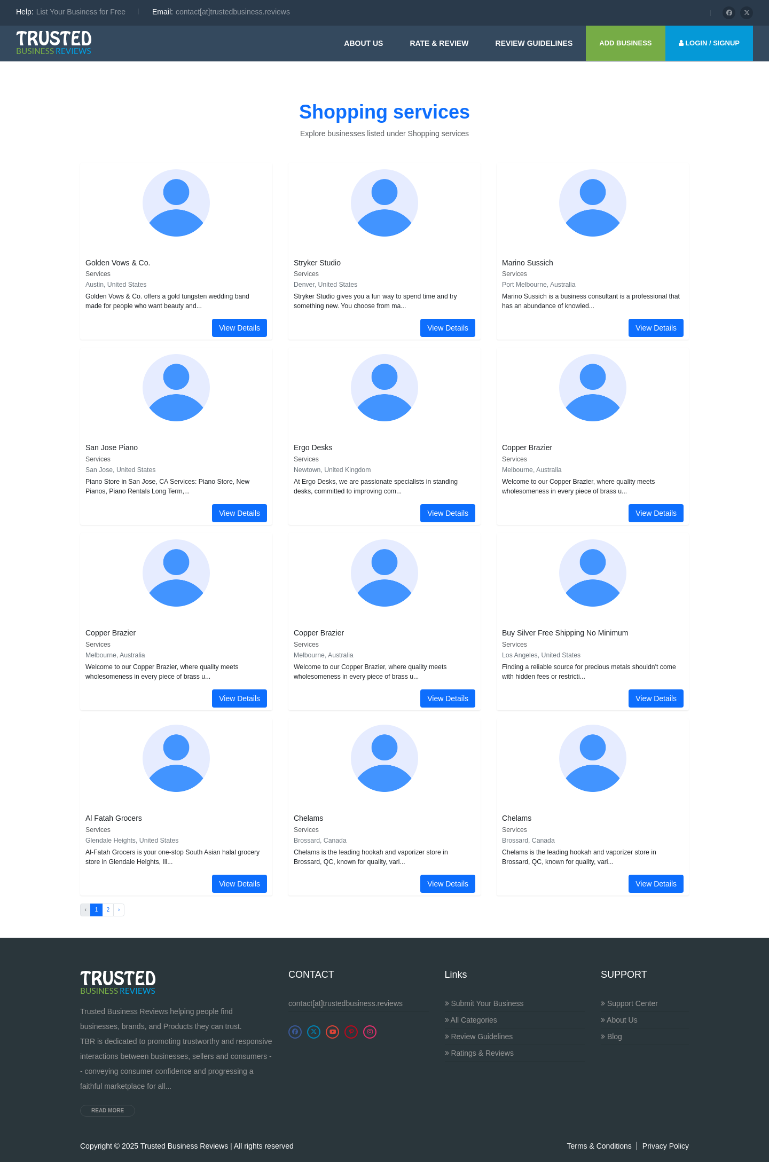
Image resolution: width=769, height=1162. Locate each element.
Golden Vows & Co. (117, 262)
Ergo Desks (313, 447)
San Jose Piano (111, 447)
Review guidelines (534, 43)
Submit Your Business (484, 1003)
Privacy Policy (665, 1146)
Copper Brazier (527, 447)
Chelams (308, 818)
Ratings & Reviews (479, 1053)
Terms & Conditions (599, 1146)
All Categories (471, 1020)
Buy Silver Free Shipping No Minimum (565, 633)
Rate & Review (439, 43)
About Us (363, 43)
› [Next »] (119, 910)
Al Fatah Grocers (113, 818)
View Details (239, 328)
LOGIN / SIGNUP (709, 43)
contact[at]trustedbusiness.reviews (345, 1003)
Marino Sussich (527, 262)
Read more (107, 1110)
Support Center (629, 1003)
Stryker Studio (317, 262)
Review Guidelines (479, 1036)
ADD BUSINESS (625, 43)
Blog (611, 1036)
